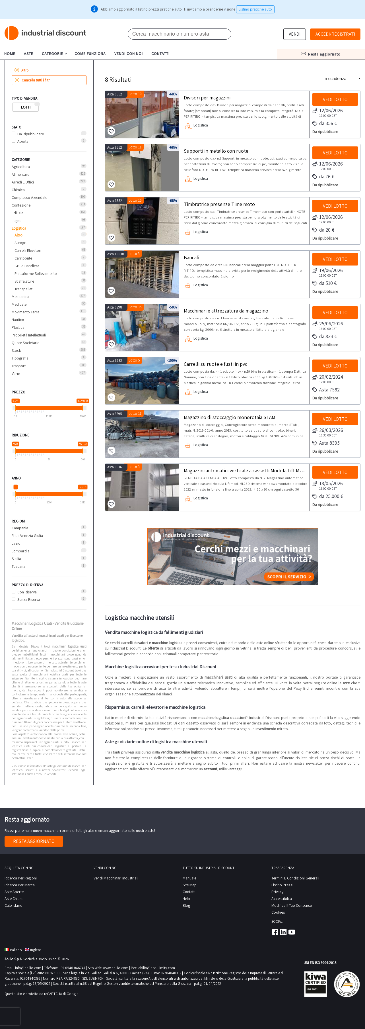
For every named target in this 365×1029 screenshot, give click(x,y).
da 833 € (324, 336)
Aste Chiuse (14, 898)
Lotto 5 (134, 360)
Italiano (13, 950)
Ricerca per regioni (21, 878)
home (9, 53)
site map (190, 884)
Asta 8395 (114, 413)
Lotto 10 (135, 93)
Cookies (278, 912)
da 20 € (323, 230)
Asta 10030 (115, 254)
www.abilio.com (115, 967)
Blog (186, 905)
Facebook (274, 931)
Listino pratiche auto (255, 9)
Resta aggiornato (34, 841)
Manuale (189, 878)
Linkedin (283, 931)
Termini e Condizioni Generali (295, 878)
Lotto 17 (135, 413)
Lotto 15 (135, 200)
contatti (160, 53)
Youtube (291, 931)
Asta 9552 (114, 94)
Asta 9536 (114, 467)
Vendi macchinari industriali (116, 878)
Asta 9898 (114, 307)
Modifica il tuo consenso (291, 905)
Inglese (33, 950)
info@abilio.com (28, 967)
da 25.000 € (327, 496)
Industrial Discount (46, 33)
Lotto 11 (135, 147)
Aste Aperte (14, 891)
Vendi (294, 34)
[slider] (15, 408)
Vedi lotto (335, 99)
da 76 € (323, 177)
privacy (277, 891)
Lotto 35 (135, 307)
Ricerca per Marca (20, 884)
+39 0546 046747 (72, 967)
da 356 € (324, 123)
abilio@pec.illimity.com (156, 967)
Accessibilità (281, 898)
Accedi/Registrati (335, 34)
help (186, 898)
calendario (13, 905)
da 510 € (324, 283)
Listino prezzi (282, 884)
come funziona (90, 53)
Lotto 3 (134, 253)
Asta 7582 (114, 360)
